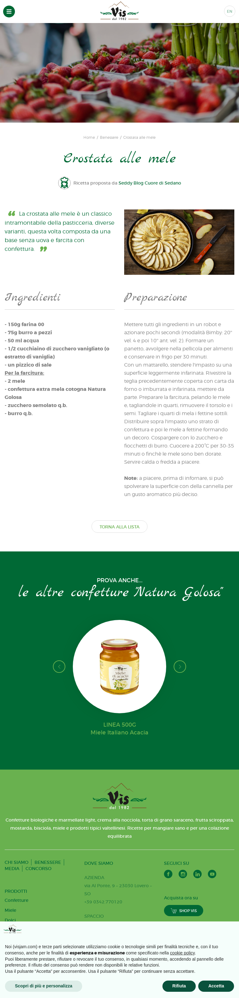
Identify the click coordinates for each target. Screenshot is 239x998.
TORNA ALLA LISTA (119, 527)
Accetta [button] (216, 985)
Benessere (109, 137)
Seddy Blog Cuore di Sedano (150, 183)
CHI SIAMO (16, 862)
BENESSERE (48, 862)
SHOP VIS (184, 910)
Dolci (10, 920)
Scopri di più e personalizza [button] (43, 985)
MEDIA (12, 868)
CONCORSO (38, 868)
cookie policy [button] (182, 952)
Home (89, 137)
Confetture (16, 900)
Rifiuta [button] (179, 985)
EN (229, 11)
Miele (10, 910)
